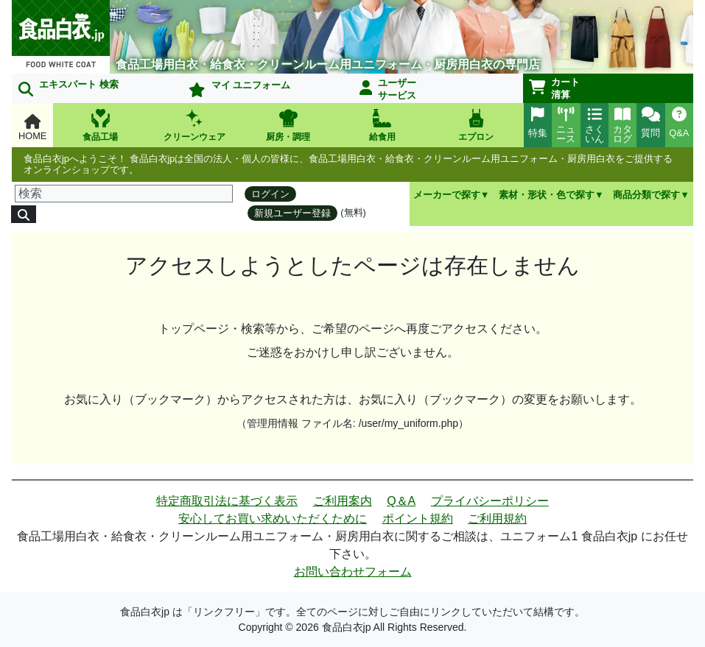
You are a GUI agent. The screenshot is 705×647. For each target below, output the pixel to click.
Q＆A (401, 501)
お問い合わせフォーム (353, 571)
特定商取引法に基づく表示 (227, 501)
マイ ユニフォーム (239, 88)
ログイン (270, 193)
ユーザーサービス (388, 89)
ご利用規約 (497, 518)
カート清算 (555, 88)
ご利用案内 (342, 501)
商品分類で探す (646, 194)
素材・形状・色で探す (546, 194)
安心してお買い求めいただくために (272, 518)
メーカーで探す (446, 194)
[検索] (124, 193)
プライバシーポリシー (490, 501)
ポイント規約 (417, 518)
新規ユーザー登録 (292, 213)
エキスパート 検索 (68, 87)
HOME (32, 127)
